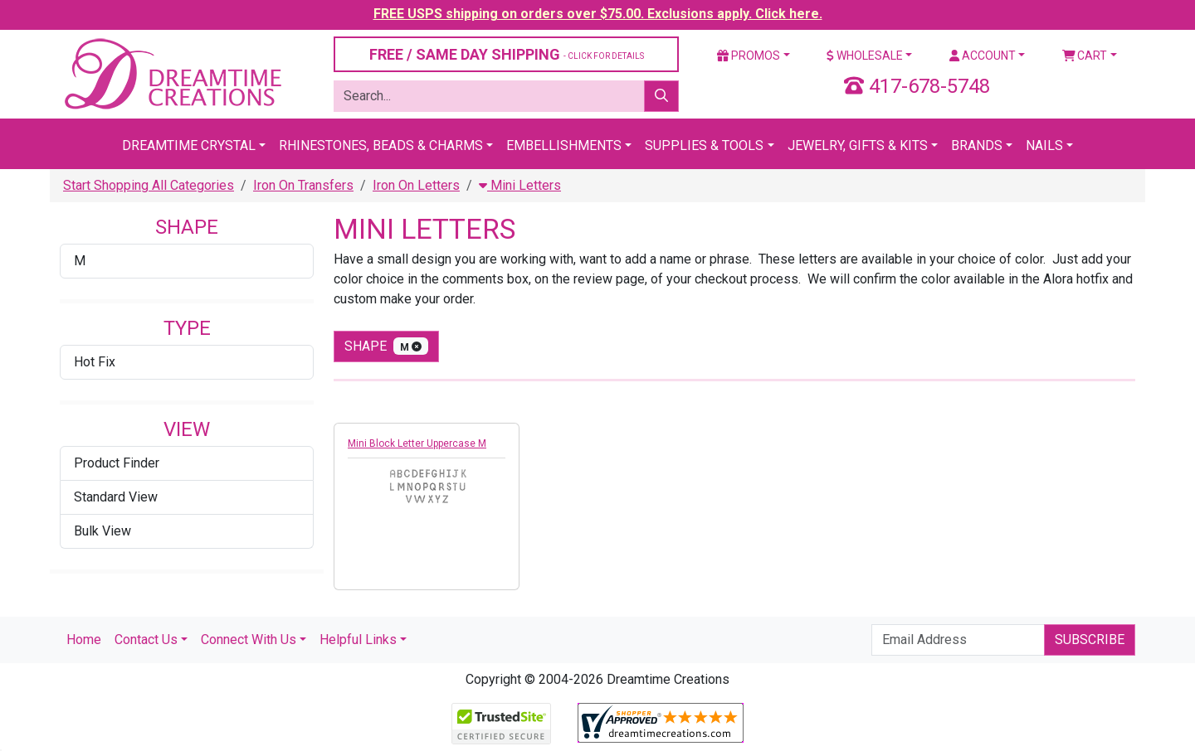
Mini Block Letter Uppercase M (417, 443)
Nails (1044, 145)
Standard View (116, 497)
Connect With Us (248, 639)
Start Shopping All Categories (148, 185)
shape (386, 346)
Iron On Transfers (303, 185)
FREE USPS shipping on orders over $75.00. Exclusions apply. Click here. (597, 14)
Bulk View (102, 531)
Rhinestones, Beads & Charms (381, 145)
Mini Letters (520, 185)
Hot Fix (94, 362)
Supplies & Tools (704, 145)
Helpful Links (358, 639)
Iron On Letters (416, 185)
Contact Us (146, 639)
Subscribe (1089, 639)
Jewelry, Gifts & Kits (858, 145)
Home (83, 639)
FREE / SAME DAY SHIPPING (506, 54)
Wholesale (865, 55)
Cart (1085, 55)
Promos (748, 55)
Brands (976, 145)
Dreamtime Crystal (189, 145)
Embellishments (564, 145)
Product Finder (116, 463)
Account (982, 55)
